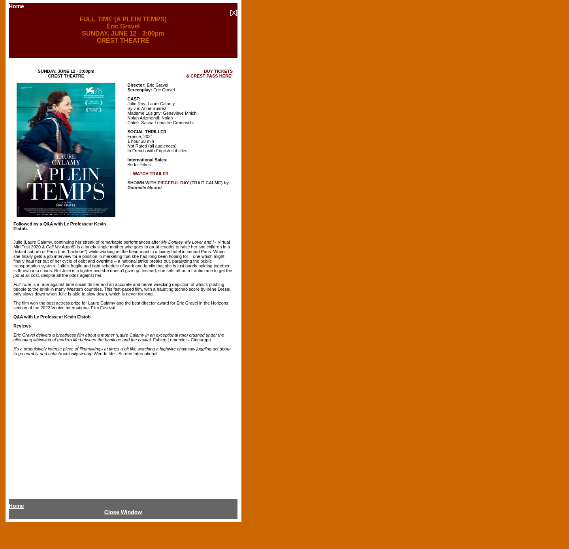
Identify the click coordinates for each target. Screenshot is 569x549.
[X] (233, 12)
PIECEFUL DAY (173, 182)
